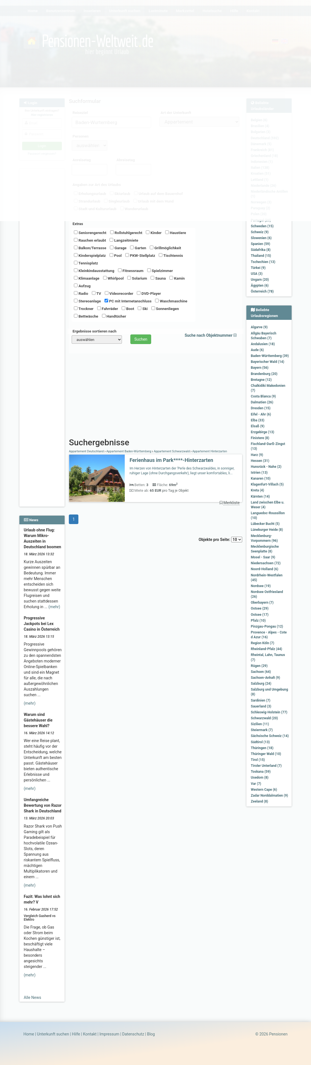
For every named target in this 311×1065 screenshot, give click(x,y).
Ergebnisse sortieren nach (94, 331)
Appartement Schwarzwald (171, 451)
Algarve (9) (259, 327)
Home (29, 1034)
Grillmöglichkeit (165, 248)
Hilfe (76, 1034)
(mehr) (54, 607)
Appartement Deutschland (87, 451)
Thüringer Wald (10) (266, 754)
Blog (151, 1034)
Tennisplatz (86, 263)
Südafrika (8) (261, 250)
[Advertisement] (42, 253)
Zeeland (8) (259, 801)
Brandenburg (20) (264, 374)
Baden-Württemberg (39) (270, 356)
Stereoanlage (87, 301)
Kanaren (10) (261, 478)
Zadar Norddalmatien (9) (269, 795)
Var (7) (256, 784)
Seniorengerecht (90, 232)
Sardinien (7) (260, 700)
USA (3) (257, 274)
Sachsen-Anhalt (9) (265, 678)
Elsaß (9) (257, 426)
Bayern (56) (260, 368)
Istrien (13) (259, 473)
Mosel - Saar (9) (263, 557)
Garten (138, 248)
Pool (116, 255)
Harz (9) (257, 455)
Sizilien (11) (260, 724)
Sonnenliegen (165, 308)
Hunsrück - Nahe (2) (266, 467)
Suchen (140, 339)
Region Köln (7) (262, 643)
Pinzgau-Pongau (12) (267, 626)
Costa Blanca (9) (263, 396)
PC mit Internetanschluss (128, 301)
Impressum (109, 1034)
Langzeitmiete (124, 240)
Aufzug (82, 286)
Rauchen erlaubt (90, 240)
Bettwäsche (86, 316)
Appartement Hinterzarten (209, 451)
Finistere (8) (260, 438)
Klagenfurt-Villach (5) (267, 484)
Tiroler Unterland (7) (266, 766)
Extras (77, 224)
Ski (142, 308)
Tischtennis (171, 255)
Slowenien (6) (261, 238)
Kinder (153, 232)
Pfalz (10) (258, 621)
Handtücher (114, 316)
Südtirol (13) (260, 742)
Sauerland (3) (261, 706)
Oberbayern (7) (262, 603)
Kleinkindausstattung (94, 270)
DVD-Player (149, 293)
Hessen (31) (260, 461)
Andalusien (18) (263, 344)
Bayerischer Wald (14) (267, 362)
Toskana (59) (261, 772)
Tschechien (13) (263, 262)
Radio (81, 293)
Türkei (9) (258, 268)
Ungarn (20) (260, 280)
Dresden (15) (261, 408)
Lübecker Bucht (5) (265, 524)
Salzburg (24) (261, 684)
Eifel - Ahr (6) (261, 414)
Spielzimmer (160, 270)
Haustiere (175, 232)
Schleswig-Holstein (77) (269, 712)
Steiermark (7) (262, 730)
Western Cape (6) (264, 790)
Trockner (84, 308)
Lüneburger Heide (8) (267, 530)
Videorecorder (119, 293)
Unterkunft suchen (53, 1034)
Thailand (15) (261, 256)
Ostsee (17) (260, 615)
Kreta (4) (257, 490)
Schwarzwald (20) (264, 718)
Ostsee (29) (260, 608)
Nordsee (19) (261, 586)
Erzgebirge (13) (262, 432)
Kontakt (89, 1034)
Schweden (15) (262, 226)
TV (96, 293)
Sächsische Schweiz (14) (270, 736)
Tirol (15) (258, 760)
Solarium (137, 278)
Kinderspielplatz (90, 255)
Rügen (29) (259, 666)
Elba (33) (257, 420)
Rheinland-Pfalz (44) (266, 649)
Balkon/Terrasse (90, 248)
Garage (118, 248)
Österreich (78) (262, 291)
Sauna (158, 278)
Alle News (32, 997)
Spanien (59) (260, 244)
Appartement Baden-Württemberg (129, 451)
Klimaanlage (86, 278)
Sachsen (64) (261, 672)
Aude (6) (257, 350)
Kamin (177, 278)
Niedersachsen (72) (266, 563)
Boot (128, 308)
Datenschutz (133, 1034)
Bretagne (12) (261, 380)
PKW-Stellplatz (140, 255)
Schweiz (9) (260, 232)
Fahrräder (107, 308)
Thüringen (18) (262, 748)
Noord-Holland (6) (264, 569)
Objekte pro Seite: (220, 539)
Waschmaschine (171, 301)
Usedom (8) (260, 777)
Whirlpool (113, 278)
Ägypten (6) (260, 285)
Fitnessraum (131, 270)
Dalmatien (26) (262, 402)
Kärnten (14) (260, 496)
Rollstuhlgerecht (126, 232)
